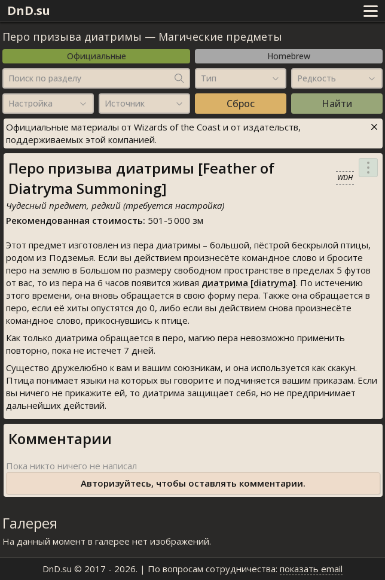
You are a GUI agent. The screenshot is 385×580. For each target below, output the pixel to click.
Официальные (96, 56)
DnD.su (28, 10)
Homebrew (288, 56)
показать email (311, 569)
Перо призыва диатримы (72, 36)
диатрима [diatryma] (248, 283)
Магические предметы (220, 36)
